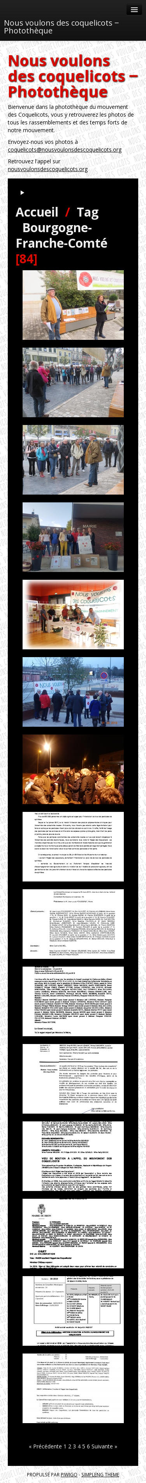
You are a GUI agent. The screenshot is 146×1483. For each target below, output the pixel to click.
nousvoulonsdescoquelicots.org (48, 169)
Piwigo (69, 1474)
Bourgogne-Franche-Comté (61, 235)
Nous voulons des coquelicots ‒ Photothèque (61, 26)
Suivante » (104, 1446)
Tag (88, 211)
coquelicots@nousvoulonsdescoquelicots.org (64, 149)
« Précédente (45, 1446)
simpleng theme (100, 1474)
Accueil (37, 211)
